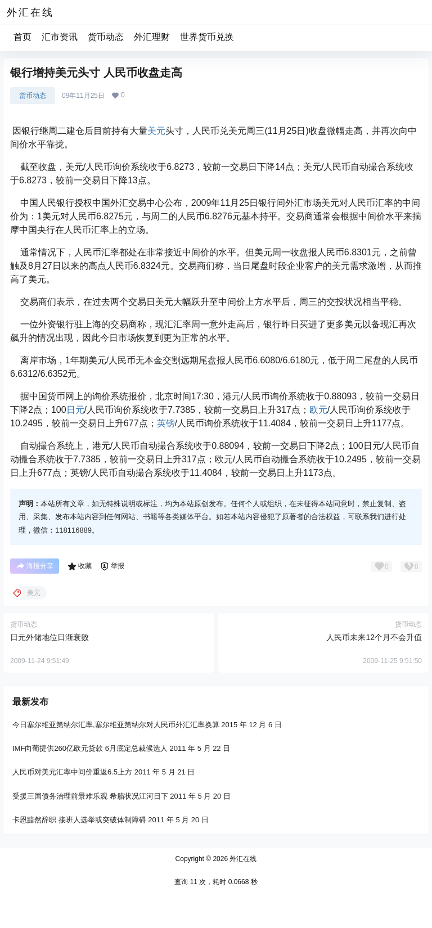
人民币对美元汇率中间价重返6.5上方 (72, 772)
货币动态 (106, 37)
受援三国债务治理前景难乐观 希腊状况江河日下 (90, 795)
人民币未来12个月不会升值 (374, 637)
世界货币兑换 (207, 37)
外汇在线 (242, 859)
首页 (23, 37)
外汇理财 (152, 37)
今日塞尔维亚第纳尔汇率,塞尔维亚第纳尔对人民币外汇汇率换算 (115, 724)
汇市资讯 (60, 37)
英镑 (166, 423)
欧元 (318, 410)
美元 (156, 131)
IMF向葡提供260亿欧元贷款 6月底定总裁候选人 (90, 748)
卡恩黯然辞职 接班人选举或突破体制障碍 (79, 820)
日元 (75, 410)
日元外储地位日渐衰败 (49, 637)
